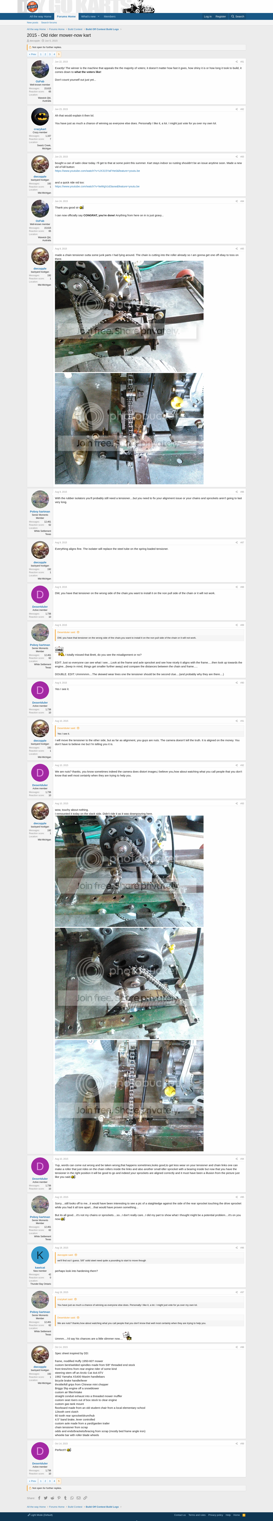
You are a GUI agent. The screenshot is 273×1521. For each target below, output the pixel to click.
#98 (242, 1347)
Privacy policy (215, 1515)
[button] (98, 16)
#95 (242, 1197)
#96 (242, 1247)
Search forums (49, 22)
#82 (242, 109)
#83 (242, 156)
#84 (242, 201)
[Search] (237, 16)
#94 (242, 1159)
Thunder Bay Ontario (40, 1284)
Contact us (180, 1515)
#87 (242, 542)
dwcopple (35, 40)
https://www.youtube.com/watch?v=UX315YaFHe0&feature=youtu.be (97, 170)
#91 (242, 721)
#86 (242, 492)
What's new (88, 16)
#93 (242, 803)
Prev (33, 54)
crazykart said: (65, 1299)
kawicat (40, 1267)
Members (110, 16)
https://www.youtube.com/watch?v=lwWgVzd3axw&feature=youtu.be (97, 186)
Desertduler (40, 606)
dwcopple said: (65, 1255)
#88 (242, 587)
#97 (242, 1292)
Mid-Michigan (44, 193)
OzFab (40, 81)
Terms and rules (197, 1515)
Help (228, 1515)
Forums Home (66, 16)
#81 (242, 61)
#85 (242, 248)
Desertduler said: (66, 632)
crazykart (40, 129)
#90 (242, 682)
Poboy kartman (40, 511)
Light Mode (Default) (40, 1515)
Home (236, 1515)
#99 (242, 1443)
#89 (242, 625)
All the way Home (40, 16)
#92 (242, 765)
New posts (32, 22)
